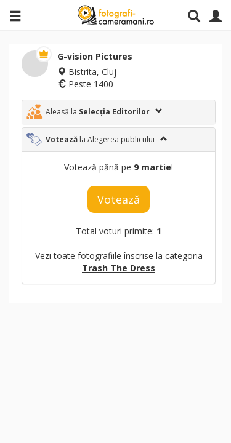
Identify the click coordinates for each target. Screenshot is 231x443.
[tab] (118, 112)
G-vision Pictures (94, 56)
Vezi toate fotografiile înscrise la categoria (119, 262)
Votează (118, 199)
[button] (118, 112)
